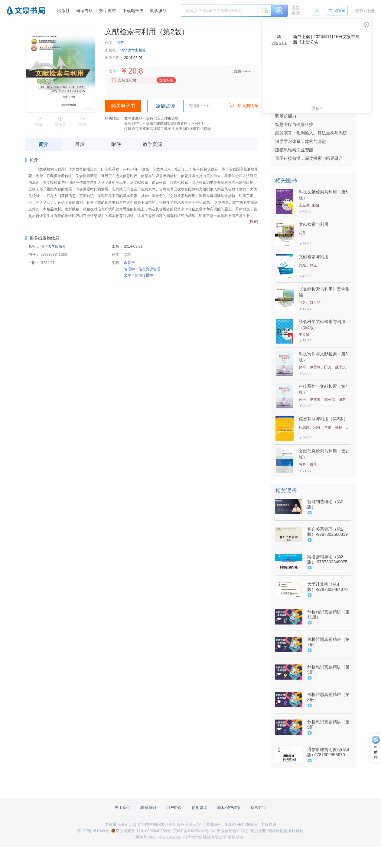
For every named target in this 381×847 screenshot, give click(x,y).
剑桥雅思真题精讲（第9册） (328, 669)
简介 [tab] (43, 144)
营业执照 (258, 831)
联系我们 (148, 807)
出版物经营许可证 (232, 831)
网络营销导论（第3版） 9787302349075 (327, 559)
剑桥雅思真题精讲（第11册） (328, 614)
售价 (112, 71)
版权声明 (259, 807)
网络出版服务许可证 (286, 831)
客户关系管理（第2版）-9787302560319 (327, 532)
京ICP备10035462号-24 (193, 831)
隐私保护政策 (229, 807)
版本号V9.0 (145, 837)
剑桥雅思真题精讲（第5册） (328, 725)
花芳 (120, 43)
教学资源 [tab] (152, 144)
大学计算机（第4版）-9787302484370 (327, 587)
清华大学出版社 (133, 50)
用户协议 (174, 807)
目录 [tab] (80, 144)
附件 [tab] (116, 144)
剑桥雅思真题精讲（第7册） (328, 642)
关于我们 (122, 807)
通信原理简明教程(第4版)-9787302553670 (328, 752)
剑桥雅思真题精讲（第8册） (328, 697)
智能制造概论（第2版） (325, 504)
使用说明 (199, 807)
